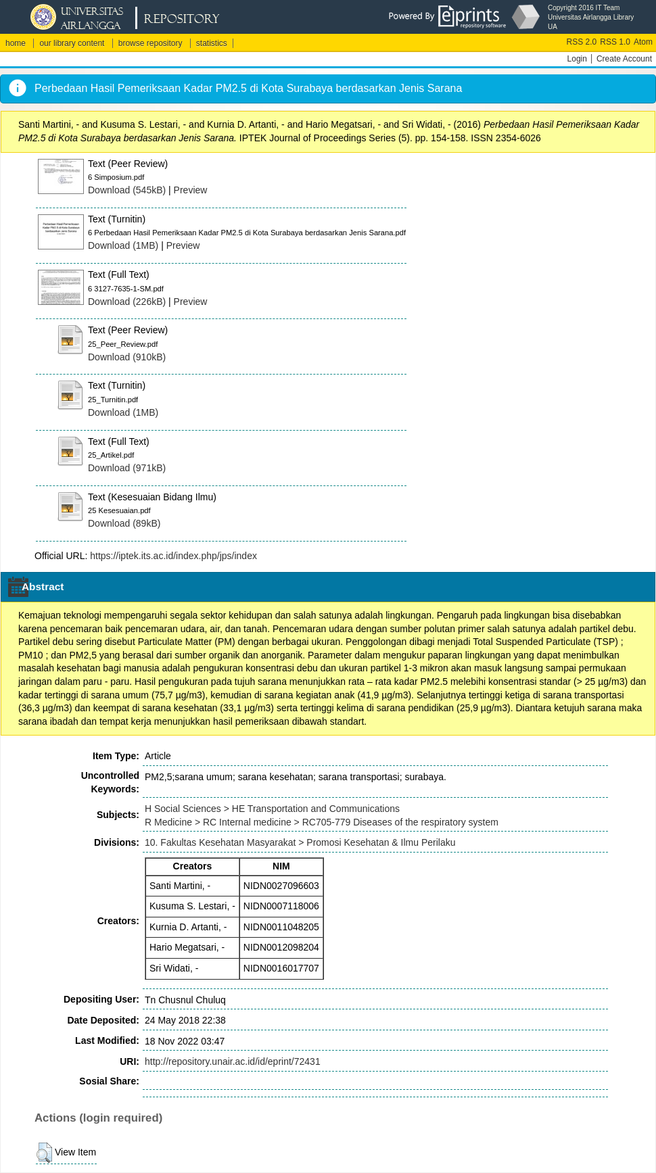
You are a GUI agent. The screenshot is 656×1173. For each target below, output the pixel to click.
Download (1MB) (123, 245)
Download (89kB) (124, 523)
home (15, 43)
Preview (191, 190)
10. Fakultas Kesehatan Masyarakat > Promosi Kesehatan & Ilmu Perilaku (300, 842)
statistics (211, 43)
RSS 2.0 (582, 42)
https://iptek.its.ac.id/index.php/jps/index (173, 555)
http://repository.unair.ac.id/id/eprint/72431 (233, 1061)
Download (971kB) (127, 467)
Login (577, 59)
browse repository (150, 43)
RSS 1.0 (615, 42)
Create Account (624, 59)
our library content (71, 43)
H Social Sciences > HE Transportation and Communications (272, 808)
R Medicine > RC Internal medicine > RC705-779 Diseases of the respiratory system (321, 822)
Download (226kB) (127, 301)
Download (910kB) (127, 357)
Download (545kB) (127, 190)
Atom (643, 42)
